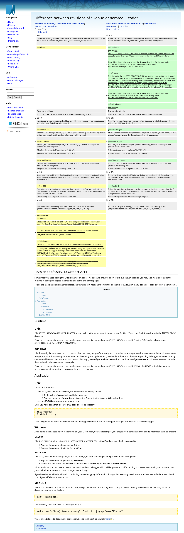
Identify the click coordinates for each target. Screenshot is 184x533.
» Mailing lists (13, 40)
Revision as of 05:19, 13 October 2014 (53, 23)
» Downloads (13, 34)
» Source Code (13, 51)
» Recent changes (15, 80)
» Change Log (13, 60)
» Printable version (15, 117)
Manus (38, 26)
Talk (44, 26)
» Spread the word (15, 28)
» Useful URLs (13, 66)
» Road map (12, 63)
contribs (52, 26)
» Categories (12, 31)
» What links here (15, 107)
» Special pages (14, 113)
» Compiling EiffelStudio (18, 54)
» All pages (12, 77)
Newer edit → (112, 29)
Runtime (42, 528)
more (107, 518)
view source (78, 23)
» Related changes (15, 110)
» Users (10, 83)
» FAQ (9, 37)
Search (9, 89)
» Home (10, 22)
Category (39, 525)
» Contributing (13, 57)
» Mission (11, 25)
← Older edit (41, 32)
